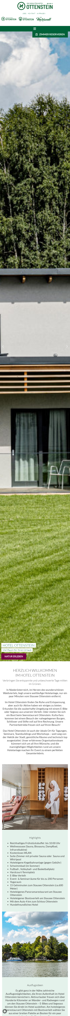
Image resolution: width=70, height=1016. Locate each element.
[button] (3, 346)
